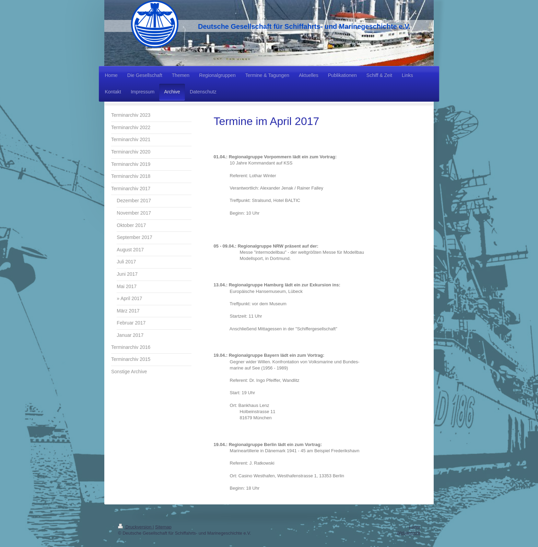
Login (414, 526)
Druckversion (135, 526)
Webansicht (408, 532)
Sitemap (163, 526)
